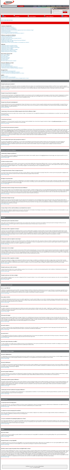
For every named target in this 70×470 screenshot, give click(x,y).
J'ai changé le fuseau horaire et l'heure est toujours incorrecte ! (11, 38)
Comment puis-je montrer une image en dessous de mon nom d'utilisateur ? (13, 40)
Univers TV (44, 6)
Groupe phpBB (35, 434)
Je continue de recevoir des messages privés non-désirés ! (10, 72)
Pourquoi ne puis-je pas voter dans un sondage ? (9, 51)
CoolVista (27, 466)
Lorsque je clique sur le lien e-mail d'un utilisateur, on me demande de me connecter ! (15, 42)
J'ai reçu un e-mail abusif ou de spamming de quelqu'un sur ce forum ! (12, 73)
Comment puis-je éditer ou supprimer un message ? (9, 46)
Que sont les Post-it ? (4, 59)
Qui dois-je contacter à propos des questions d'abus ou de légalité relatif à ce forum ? (15, 78)
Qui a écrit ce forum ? (4, 76)
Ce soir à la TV (65, 6)
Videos (39, 6)
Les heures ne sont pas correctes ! (6, 37)
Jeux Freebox (58, 6)
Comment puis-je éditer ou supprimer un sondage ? (9, 49)
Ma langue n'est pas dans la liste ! (6, 39)
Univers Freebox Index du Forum (7, 20)
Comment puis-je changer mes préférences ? (8, 36)
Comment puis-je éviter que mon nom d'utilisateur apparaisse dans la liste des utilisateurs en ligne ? (17, 30)
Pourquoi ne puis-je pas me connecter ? (7, 26)
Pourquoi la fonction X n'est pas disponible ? (8, 77)
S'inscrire (67, 8)
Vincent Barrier (41, 466)
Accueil (35, 6)
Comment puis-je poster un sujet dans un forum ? (9, 45)
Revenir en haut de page (5, 89)
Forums (48, 6)
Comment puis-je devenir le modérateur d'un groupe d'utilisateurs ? (12, 67)
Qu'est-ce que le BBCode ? (5, 54)
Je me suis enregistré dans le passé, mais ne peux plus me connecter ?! (12, 33)
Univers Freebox (37, 467)
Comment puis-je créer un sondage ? (7, 48)
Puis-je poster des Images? (5, 57)
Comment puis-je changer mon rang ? (7, 41)
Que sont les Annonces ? (5, 58)
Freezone (53, 6)
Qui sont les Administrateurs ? (6, 63)
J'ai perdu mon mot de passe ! (6, 31)
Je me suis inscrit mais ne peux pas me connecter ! (9, 32)
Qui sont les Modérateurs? (5, 64)
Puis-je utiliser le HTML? (5, 55)
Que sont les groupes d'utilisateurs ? (7, 65)
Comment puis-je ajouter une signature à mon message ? (10, 47)
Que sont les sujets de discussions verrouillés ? (8, 60)
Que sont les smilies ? (4, 56)
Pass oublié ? (65, 10)
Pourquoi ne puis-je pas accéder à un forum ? (8, 50)
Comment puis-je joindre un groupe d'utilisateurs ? (9, 66)
